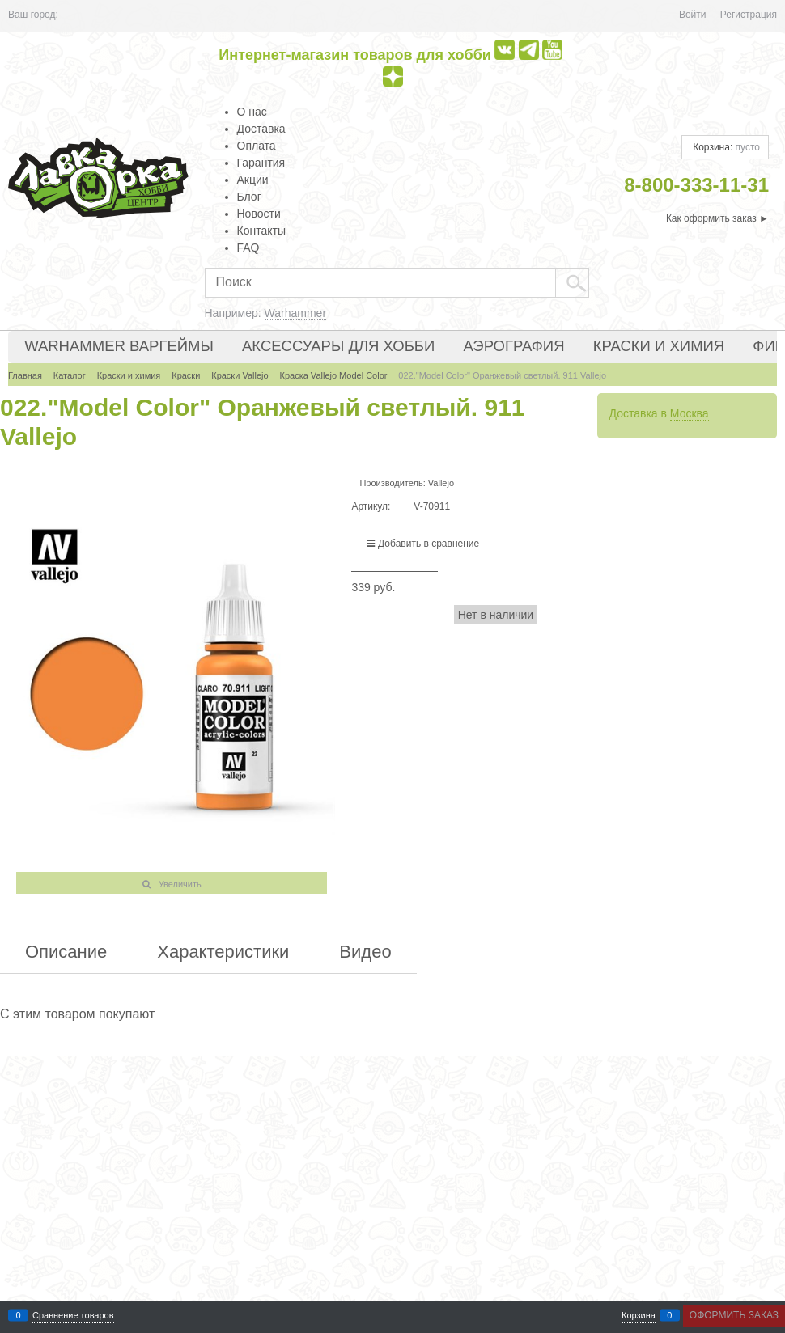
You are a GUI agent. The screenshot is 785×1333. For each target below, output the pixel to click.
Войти (692, 14)
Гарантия (261, 162)
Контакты (261, 230)
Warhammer (296, 313)
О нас (252, 111)
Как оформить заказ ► (717, 218)
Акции (253, 179)
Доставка (261, 128)
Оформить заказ (734, 1315)
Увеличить (180, 884)
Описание (66, 952)
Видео (365, 952)
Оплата (256, 145)
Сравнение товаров (73, 1316)
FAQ (248, 247)
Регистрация (748, 14)
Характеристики (223, 952)
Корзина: (725, 147)
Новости (259, 213)
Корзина (639, 1316)
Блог (249, 196)
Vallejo (441, 483)
